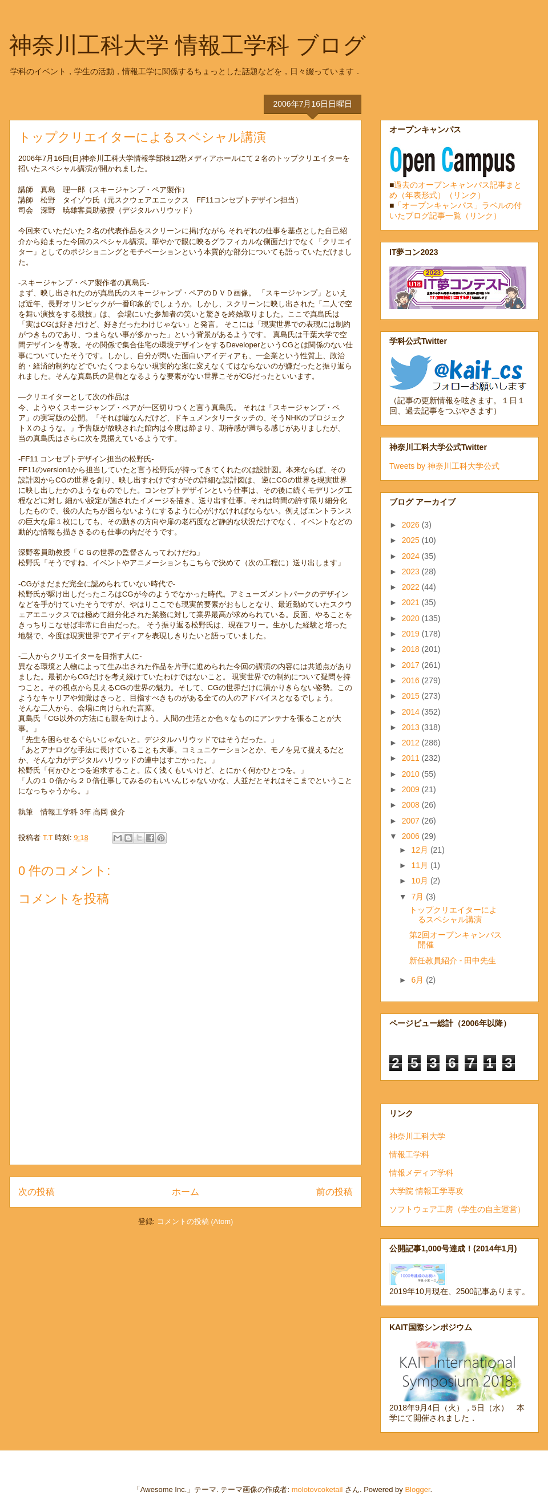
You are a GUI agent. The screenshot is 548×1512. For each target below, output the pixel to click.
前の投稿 (334, 1192)
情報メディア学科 (421, 1172)
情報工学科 (409, 1154)
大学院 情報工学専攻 (426, 1190)
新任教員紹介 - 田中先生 (452, 960)
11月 (420, 865)
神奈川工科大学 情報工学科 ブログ (187, 45)
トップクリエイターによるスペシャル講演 (453, 914)
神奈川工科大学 (417, 1136)
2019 (412, 633)
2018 (412, 649)
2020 (412, 618)
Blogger (417, 1489)
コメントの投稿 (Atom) (195, 1221)
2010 (412, 774)
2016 (412, 680)
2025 (412, 540)
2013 (412, 727)
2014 (412, 711)
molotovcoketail (317, 1489)
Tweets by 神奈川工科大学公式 (444, 466)
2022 (412, 586)
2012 (412, 742)
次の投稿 (36, 1192)
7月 (418, 896)
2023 (412, 571)
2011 (412, 758)
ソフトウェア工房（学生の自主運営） (457, 1209)
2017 (412, 665)
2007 (412, 820)
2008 (412, 804)
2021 (412, 602)
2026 (412, 524)
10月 (420, 880)
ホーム (185, 1192)
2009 (412, 789)
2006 (412, 836)
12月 (420, 849)
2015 (412, 695)
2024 (412, 556)
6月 (418, 979)
